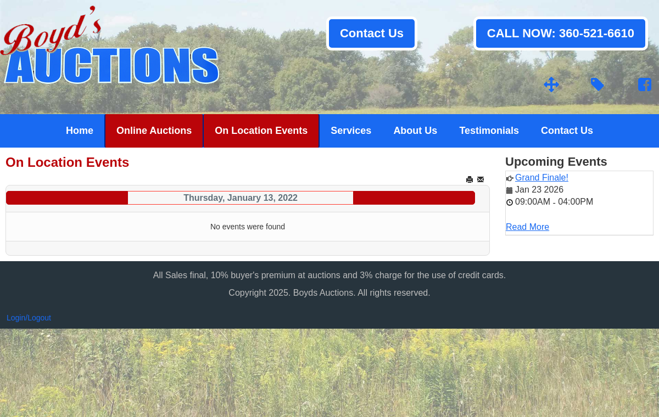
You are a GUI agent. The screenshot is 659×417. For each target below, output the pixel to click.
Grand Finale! (541, 177)
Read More (527, 227)
